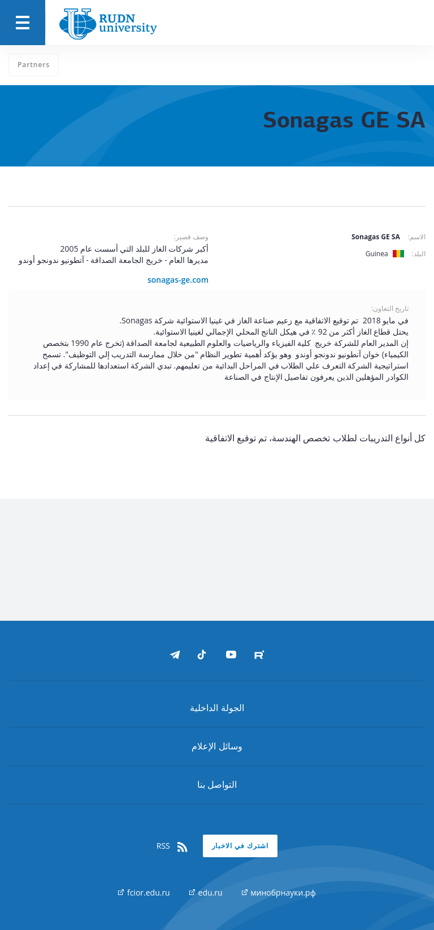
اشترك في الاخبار (240, 845)
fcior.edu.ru (144, 892)
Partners (34, 64)
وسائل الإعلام (217, 746)
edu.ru (206, 892)
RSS (173, 846)
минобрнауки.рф (279, 892)
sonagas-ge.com (178, 279)
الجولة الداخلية (217, 707)
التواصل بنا (217, 784)
